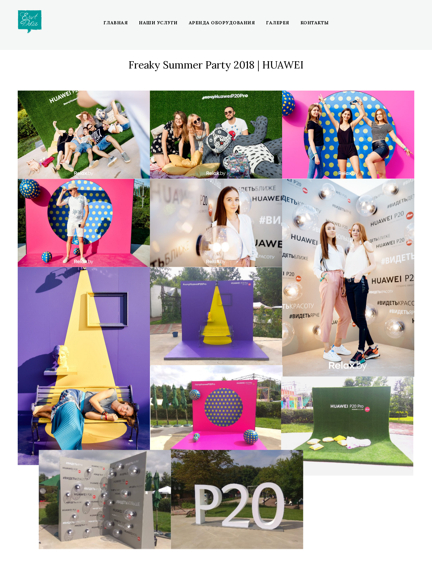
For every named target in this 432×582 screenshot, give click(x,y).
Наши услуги (158, 23)
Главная (115, 23)
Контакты (314, 23)
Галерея (277, 23)
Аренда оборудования (222, 23)
